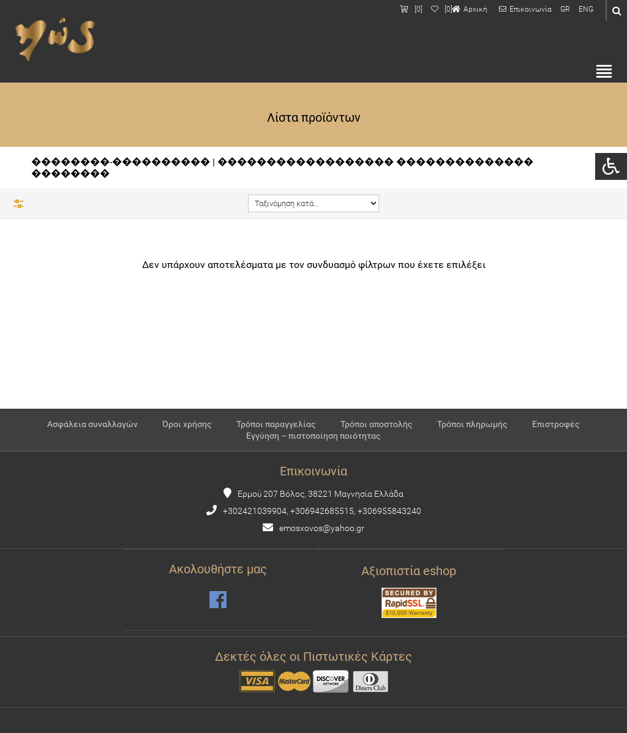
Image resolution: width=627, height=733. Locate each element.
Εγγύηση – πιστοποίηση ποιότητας (313, 436)
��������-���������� (120, 162)
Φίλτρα (18, 203)
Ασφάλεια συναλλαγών (92, 424)
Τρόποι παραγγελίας (276, 424)
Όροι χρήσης (187, 424)
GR (565, 9)
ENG (586, 9)
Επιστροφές (556, 424)
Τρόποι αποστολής (376, 424)
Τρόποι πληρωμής (472, 424)
